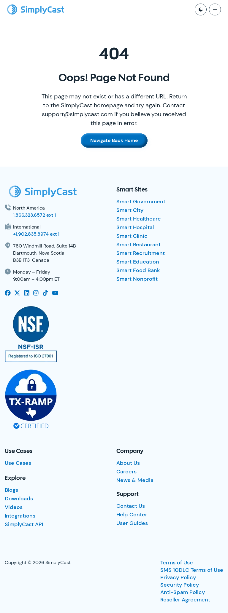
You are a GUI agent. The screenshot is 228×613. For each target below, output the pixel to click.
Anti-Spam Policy (182, 592)
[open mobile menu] (215, 9)
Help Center (131, 514)
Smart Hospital (135, 227)
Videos (14, 507)
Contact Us (130, 506)
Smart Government (140, 201)
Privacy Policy (178, 577)
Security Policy (179, 584)
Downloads (19, 498)
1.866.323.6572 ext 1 (34, 215)
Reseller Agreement (185, 599)
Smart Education (137, 261)
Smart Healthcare (138, 218)
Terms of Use (176, 562)
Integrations (20, 515)
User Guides (132, 523)
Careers (126, 471)
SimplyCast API (24, 524)
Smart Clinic (132, 236)
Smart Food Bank (138, 270)
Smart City (129, 210)
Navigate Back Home (114, 140)
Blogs (11, 490)
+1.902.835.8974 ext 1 (36, 234)
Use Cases (18, 463)
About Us (128, 463)
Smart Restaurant (138, 244)
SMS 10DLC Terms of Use (191, 570)
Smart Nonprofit (137, 278)
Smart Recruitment (140, 253)
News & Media (134, 480)
